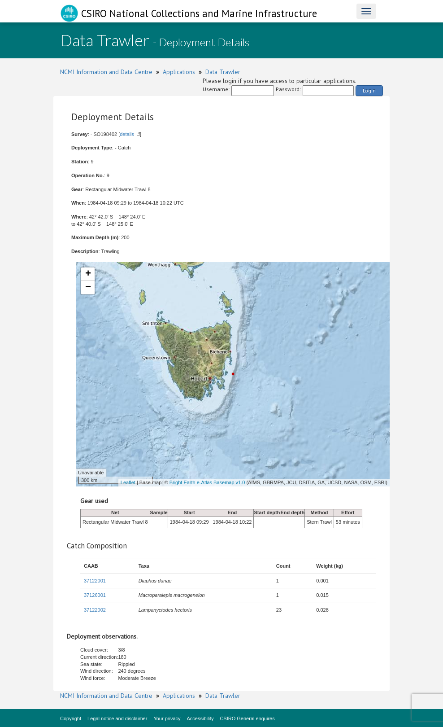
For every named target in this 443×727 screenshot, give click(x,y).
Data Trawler (222, 72)
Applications (179, 72)
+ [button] (88, 274)
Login (369, 90)
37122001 (95, 580)
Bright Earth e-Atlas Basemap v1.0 (207, 482)
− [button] (88, 287)
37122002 (95, 610)
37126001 (95, 595)
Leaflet (128, 482)
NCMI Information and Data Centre (106, 72)
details (127, 134)
